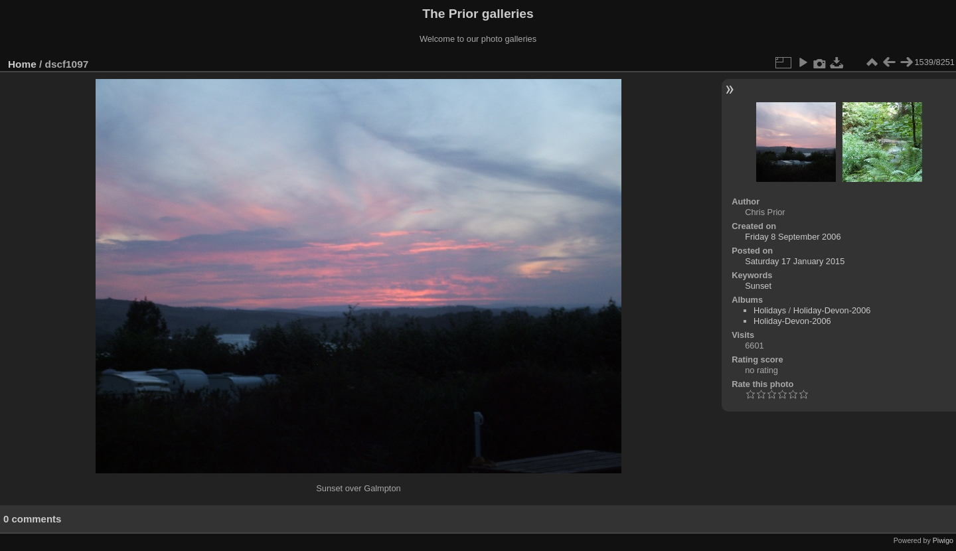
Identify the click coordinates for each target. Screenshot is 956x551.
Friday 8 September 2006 (792, 237)
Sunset (758, 286)
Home (22, 64)
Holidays (770, 310)
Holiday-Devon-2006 (832, 310)
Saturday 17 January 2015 (794, 261)
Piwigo (943, 540)
